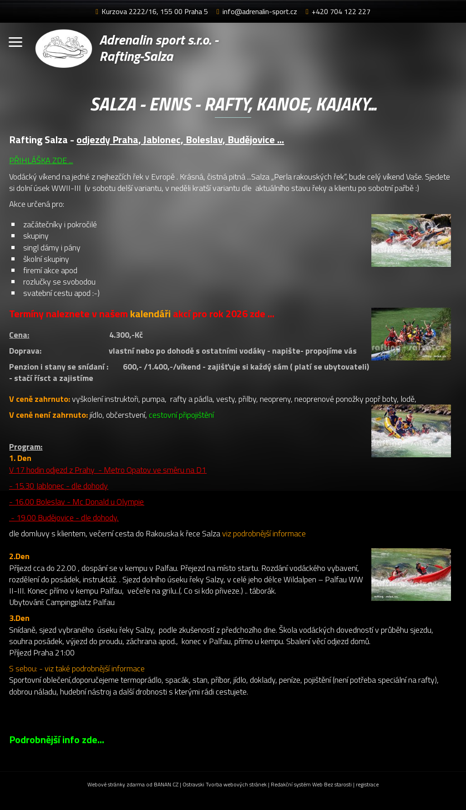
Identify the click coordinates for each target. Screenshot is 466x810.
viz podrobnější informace (264, 533)
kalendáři (151, 313)
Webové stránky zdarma (116, 784)
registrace (367, 784)
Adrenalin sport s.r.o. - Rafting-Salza (159, 48)
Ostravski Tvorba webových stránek (224, 784)
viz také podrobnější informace (95, 668)
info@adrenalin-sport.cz (260, 11)
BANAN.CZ (166, 784)
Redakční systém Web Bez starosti (311, 784)
